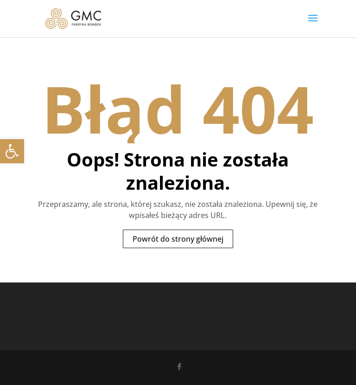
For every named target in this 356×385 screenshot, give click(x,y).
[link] (12, 151)
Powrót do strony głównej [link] (178, 239)
